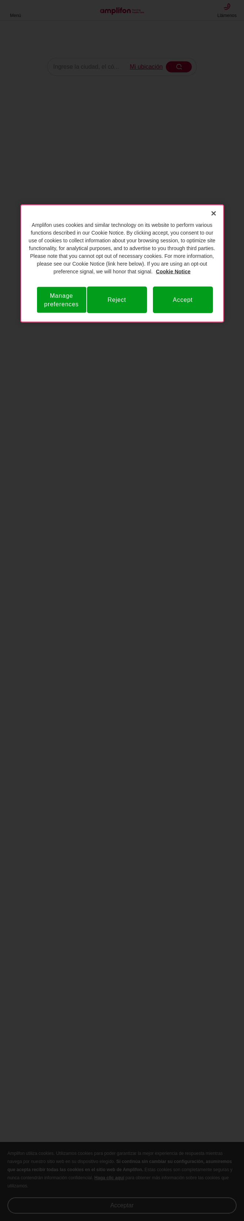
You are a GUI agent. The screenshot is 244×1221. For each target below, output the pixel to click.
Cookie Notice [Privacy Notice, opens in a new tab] (173, 271)
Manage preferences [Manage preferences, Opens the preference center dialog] (61, 299)
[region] (122, 263)
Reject (116, 300)
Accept (183, 300)
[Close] (213, 213)
